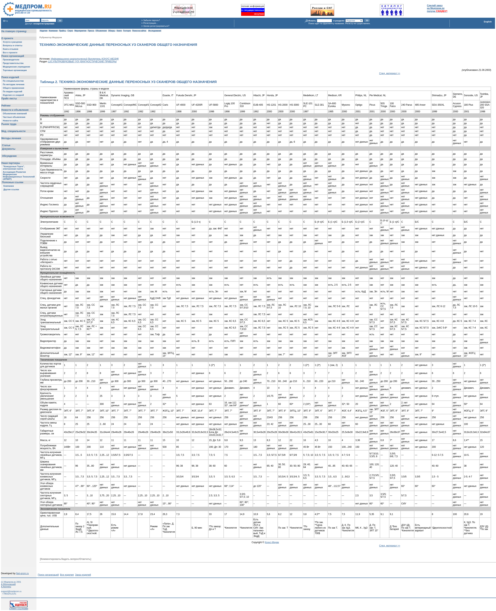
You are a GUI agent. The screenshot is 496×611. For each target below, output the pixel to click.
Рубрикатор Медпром (50, 37)
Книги (119, 31)
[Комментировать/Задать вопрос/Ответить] (65, 559)
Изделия (43, 31)
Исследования (154, 31)
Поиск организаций (48, 574)
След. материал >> (389, 73)
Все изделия (67, 574)
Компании (53, 31)
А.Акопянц (6, 586)
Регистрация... (150, 23)
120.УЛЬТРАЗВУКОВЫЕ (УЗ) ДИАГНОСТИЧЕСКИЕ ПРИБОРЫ (82, 61)
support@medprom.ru (11, 591)
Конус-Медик (272, 542)
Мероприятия (80, 31)
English (488, 21)
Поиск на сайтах (139, 31)
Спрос (70, 31)
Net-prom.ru (22, 573)
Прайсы (62, 31)
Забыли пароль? (151, 20)
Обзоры (112, 31)
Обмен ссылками (18, 607)
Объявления (101, 31)
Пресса (90, 31)
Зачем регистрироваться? (156, 26)
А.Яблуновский (8, 584)
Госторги (127, 31)
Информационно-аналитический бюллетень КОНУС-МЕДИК (85, 58)
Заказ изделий (83, 574)
